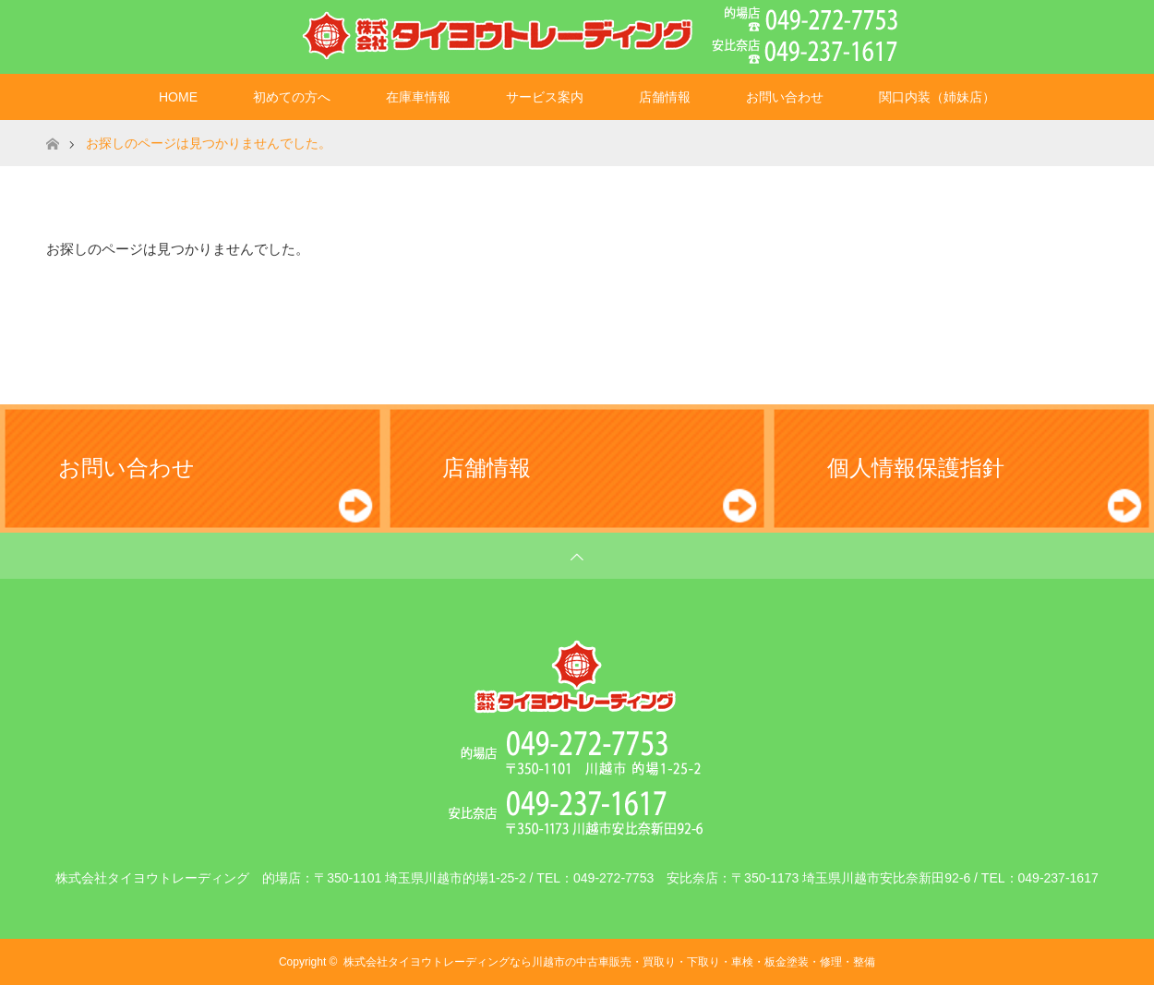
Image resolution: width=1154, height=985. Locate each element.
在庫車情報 (418, 97)
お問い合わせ (784, 97)
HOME (178, 97)
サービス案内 (544, 97)
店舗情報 (665, 97)
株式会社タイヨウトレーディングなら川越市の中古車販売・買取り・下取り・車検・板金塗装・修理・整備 (609, 961)
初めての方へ (292, 97)
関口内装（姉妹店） (937, 97)
